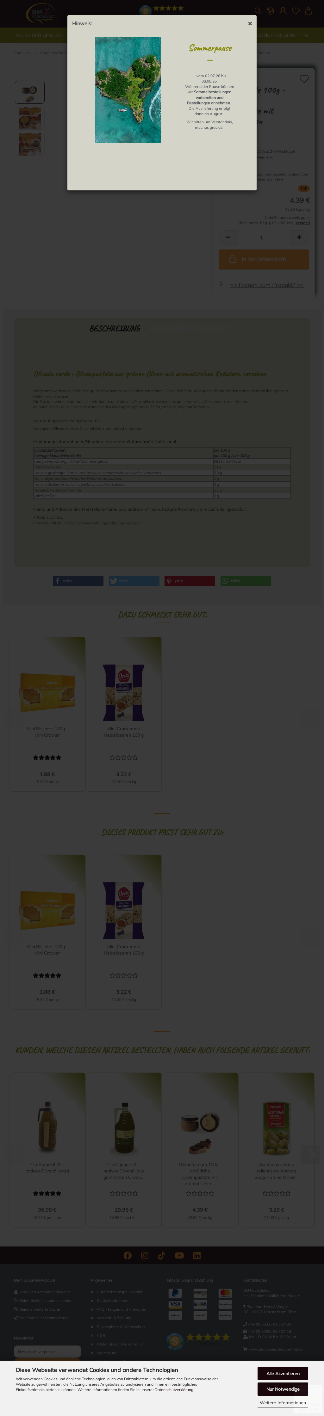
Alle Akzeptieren (283, 1373)
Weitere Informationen (283, 1403)
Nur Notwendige (283, 1389)
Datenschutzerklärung (174, 1389)
